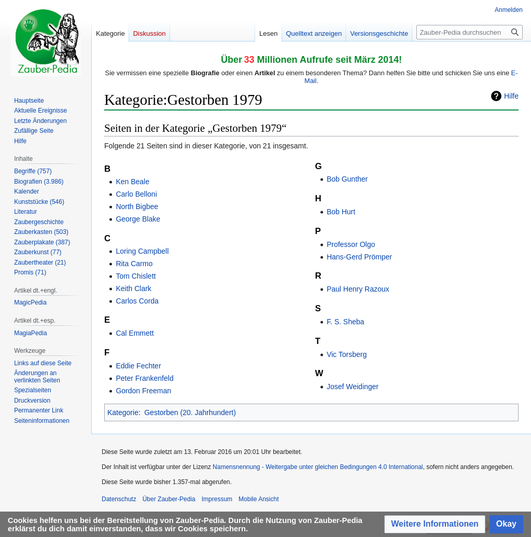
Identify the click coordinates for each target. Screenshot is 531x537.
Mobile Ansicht (258, 499)
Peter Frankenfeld (144, 378)
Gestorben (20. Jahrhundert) (190, 412)
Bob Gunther (347, 179)
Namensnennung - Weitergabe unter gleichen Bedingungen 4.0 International (318, 467)
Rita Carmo (134, 263)
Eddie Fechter (138, 366)
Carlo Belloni (136, 194)
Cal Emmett (134, 333)
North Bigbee (137, 206)
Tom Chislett (136, 276)
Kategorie (122, 412)
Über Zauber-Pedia (169, 499)
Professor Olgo (351, 244)
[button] (434, 524)
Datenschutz (119, 499)
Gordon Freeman (143, 391)
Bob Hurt (341, 212)
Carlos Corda (137, 301)
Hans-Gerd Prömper (359, 257)
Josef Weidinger (353, 386)
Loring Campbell (142, 251)
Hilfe (511, 96)
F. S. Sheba (345, 322)
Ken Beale (132, 181)
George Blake (138, 219)
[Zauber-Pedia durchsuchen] (469, 32)
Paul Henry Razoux (358, 289)
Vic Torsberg (347, 354)
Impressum (217, 499)
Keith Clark (133, 288)
